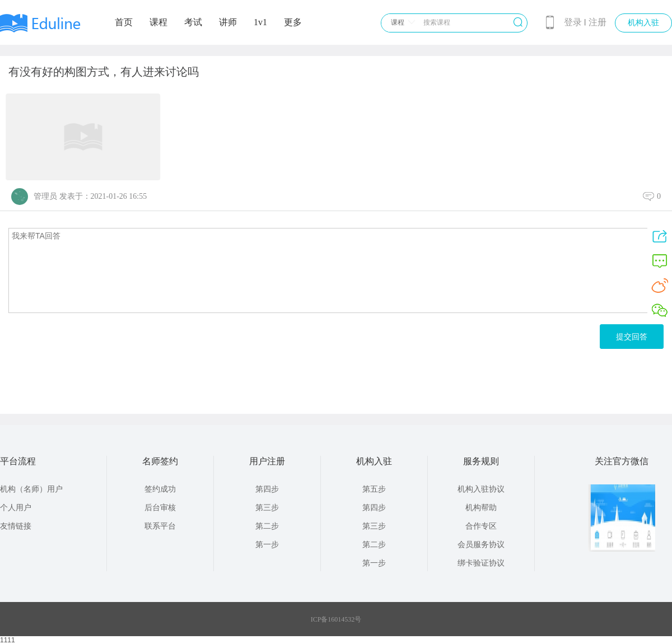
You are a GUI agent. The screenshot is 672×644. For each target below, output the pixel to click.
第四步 (267, 489)
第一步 (267, 544)
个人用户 (15, 507)
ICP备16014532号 (336, 619)
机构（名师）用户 (31, 489)
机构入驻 (643, 22)
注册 (597, 22)
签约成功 (160, 489)
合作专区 (481, 526)
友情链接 (15, 526)
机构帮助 (481, 507)
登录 (573, 22)
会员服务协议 (481, 544)
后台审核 (160, 507)
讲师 (228, 22)
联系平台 (160, 526)
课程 (158, 22)
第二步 (267, 526)
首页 (124, 22)
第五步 (374, 489)
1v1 (260, 22)
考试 (193, 22)
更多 (293, 22)
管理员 (45, 196)
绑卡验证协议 (481, 563)
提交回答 (631, 336)
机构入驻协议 (481, 489)
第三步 (267, 507)
